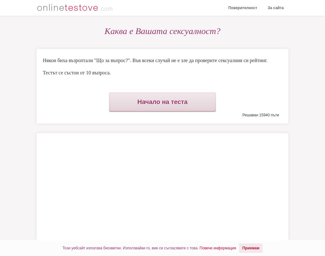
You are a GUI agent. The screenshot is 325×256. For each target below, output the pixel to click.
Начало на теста (162, 101)
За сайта (276, 8)
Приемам (250, 248)
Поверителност (242, 8)
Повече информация (218, 248)
